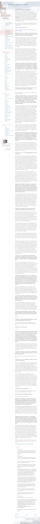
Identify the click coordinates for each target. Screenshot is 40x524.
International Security (8, 71)
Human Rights (7, 66)
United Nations (7, 88)
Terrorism (6, 87)
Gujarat (6, 65)
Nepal (5, 82)
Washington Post (7, 120)
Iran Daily (6, 108)
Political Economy (7, 86)
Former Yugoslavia (7, 64)
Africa (6, 55)
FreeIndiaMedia (7, 128)
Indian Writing (7, 129)
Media (6, 80)
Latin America (7, 77)
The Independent (7, 105)
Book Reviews (7, 58)
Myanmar (6, 81)
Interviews (30, 444)
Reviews (6, 25)
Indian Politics (7, 69)
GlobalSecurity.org (7, 40)
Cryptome (6, 35)
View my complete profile (7, 146)
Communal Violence (8, 59)
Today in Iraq (7, 134)
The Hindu (21, 24)
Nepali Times (7, 110)
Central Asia (6, 60)
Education (6, 61)
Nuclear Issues (7, 83)
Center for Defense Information (9, 34)
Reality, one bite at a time (18, 4)
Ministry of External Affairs (9, 48)
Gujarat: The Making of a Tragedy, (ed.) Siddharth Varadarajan (8, 23)
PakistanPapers (7, 116)
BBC (5, 97)
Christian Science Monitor (8, 98)
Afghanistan (6, 54)
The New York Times (8, 113)
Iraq (5, 75)
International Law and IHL (22, 444)
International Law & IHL (8, 70)
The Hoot (6, 41)
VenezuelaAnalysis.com (8, 119)
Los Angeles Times (7, 109)
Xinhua (6, 121)
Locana (6, 127)
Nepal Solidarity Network (8, 111)
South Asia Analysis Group (8, 47)
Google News (7, 100)
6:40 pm (18, 511)
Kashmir (6, 76)
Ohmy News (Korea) (8, 115)
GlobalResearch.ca (7, 38)
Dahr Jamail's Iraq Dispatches (9, 135)
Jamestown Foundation (8, 44)
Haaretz (6, 103)
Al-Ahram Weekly (7, 94)
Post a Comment (17, 513)
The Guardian (7, 102)
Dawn (5, 99)
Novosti (6, 114)
